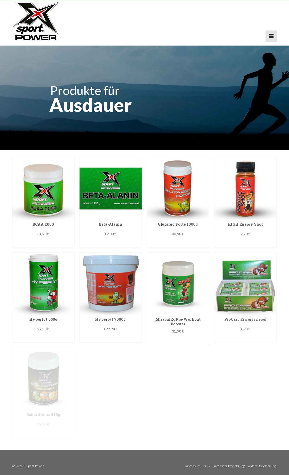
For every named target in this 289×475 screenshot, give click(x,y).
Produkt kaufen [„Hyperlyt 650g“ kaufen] (43, 338)
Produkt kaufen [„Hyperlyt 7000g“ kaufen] (110, 338)
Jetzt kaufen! (43, 243)
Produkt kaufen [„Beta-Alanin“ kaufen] (110, 243)
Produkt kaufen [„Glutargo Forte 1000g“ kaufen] (178, 243)
